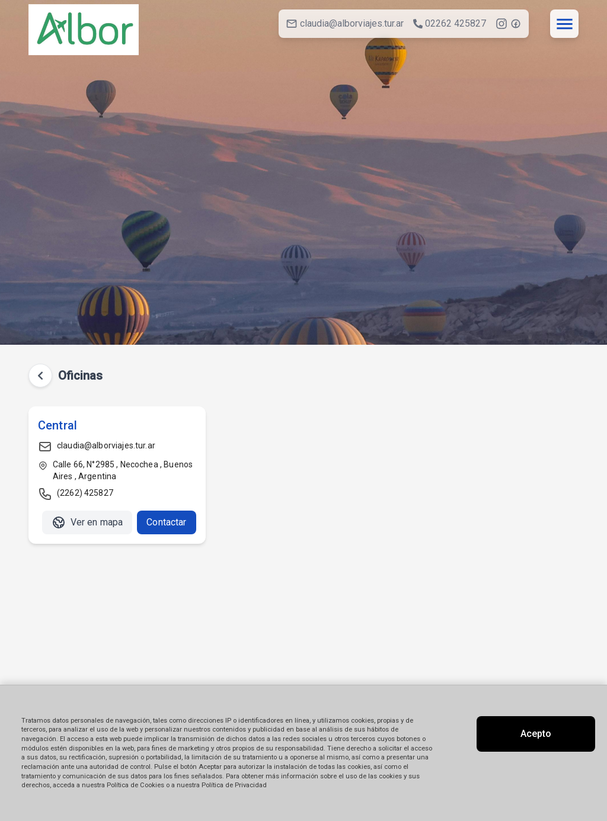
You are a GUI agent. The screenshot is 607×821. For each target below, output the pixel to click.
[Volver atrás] (40, 375)
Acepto (535, 733)
